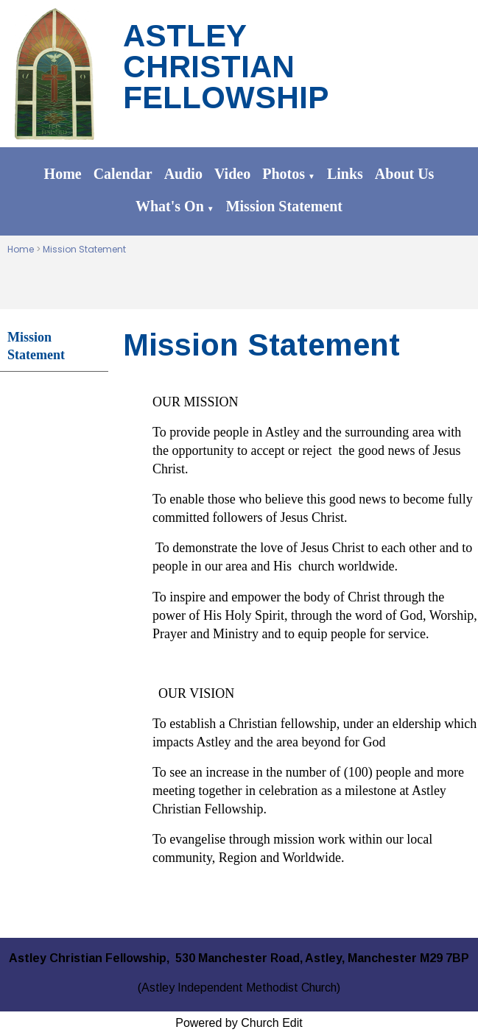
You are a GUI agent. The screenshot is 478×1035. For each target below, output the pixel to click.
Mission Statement (284, 206)
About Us (405, 174)
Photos (283, 174)
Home (63, 174)
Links (345, 174)
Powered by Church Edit (239, 1023)
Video (232, 174)
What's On (170, 206)
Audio (183, 174)
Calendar (123, 174)
